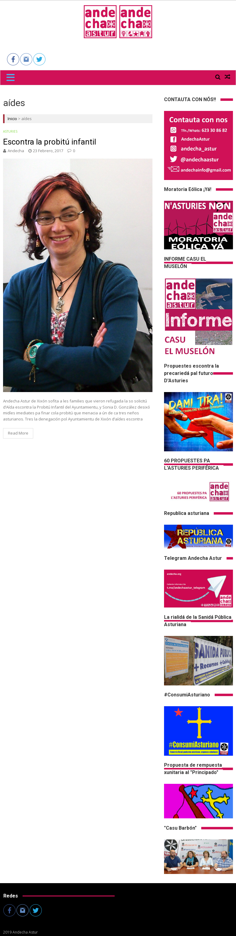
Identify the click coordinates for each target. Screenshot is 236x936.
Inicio (12, 118)
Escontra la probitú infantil (49, 141)
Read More (18, 433)
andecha (16, 150)
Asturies (10, 131)
